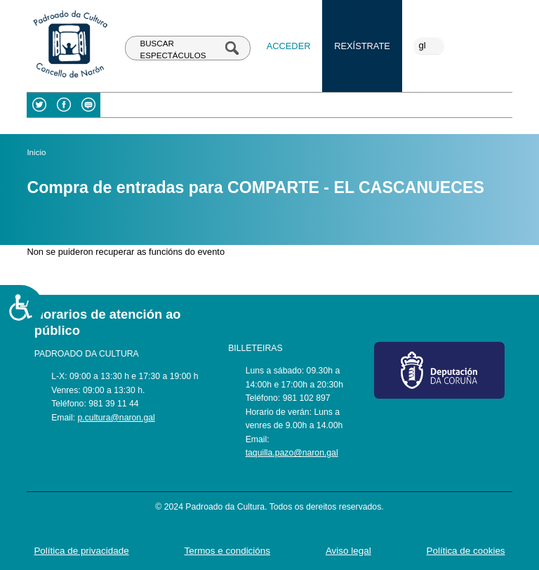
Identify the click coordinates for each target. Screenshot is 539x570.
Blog (88, 105)
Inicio (36, 152)
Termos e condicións (228, 550)
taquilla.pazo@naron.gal (292, 453)
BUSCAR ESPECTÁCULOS (173, 49)
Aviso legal (348, 550)
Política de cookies (466, 550)
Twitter (39, 105)
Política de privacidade (81, 550)
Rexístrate (362, 46)
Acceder (289, 46)
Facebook (63, 105)
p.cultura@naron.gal (116, 418)
